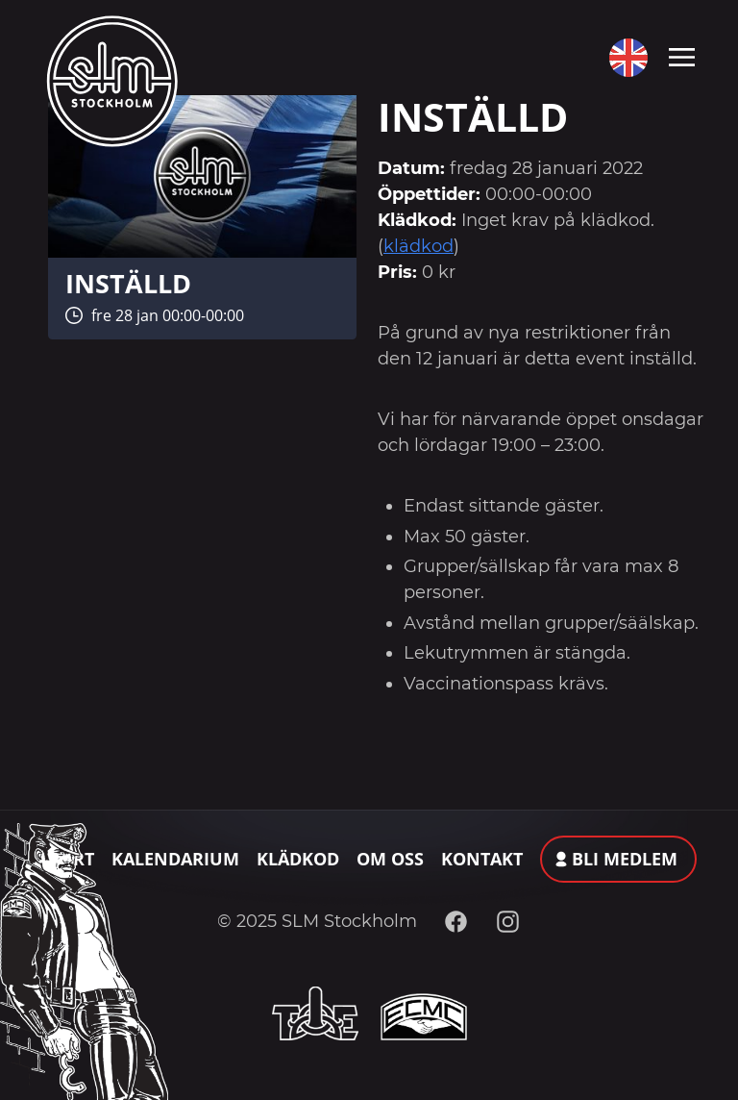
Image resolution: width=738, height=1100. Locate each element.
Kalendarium (175, 858)
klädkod (418, 246)
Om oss (390, 858)
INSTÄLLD (128, 283)
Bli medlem (624, 858)
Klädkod (298, 858)
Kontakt (482, 858)
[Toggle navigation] (682, 55)
